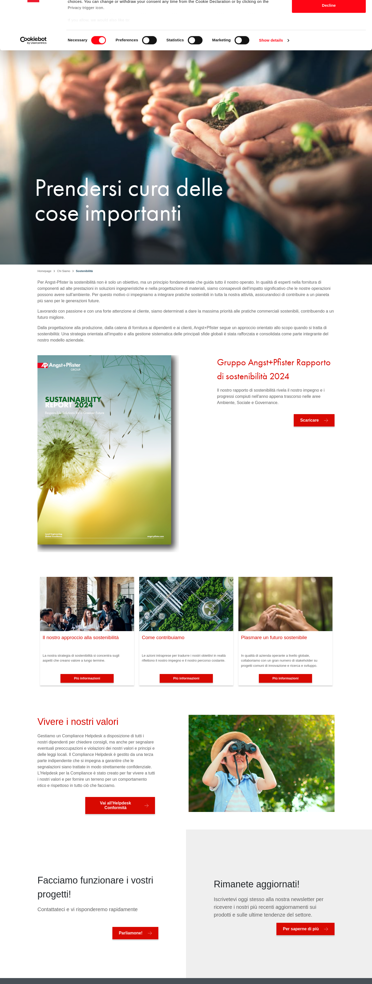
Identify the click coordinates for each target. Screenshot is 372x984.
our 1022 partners (100, 19)
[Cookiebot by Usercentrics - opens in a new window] (33, 83)
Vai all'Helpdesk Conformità (115, 805)
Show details (271, 82)
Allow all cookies (329, 13)
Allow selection (329, 30)
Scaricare (309, 420)
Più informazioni (87, 678)
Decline (329, 47)
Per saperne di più (301, 929)
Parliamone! (131, 933)
